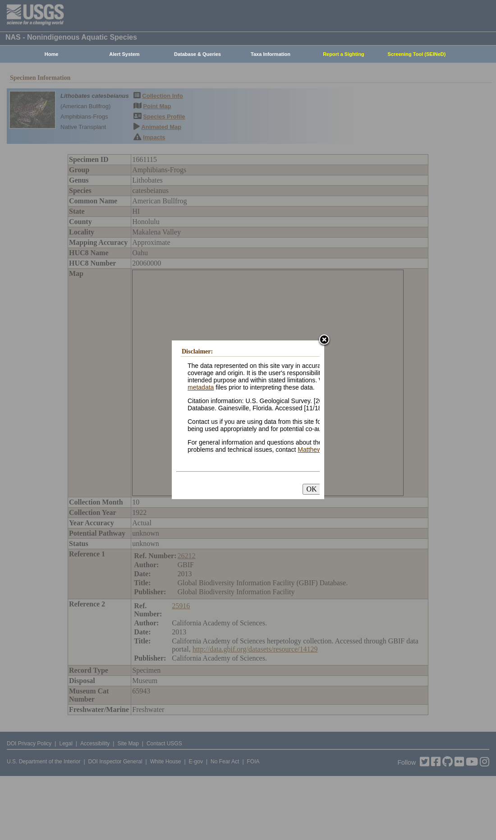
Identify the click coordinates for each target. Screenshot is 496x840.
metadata (201, 387)
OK (311, 489)
